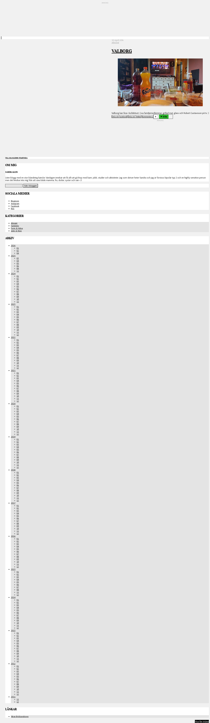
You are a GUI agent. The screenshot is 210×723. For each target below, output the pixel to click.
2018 (13, 470)
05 (18, 263)
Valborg (122, 51)
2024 (13, 273)
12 (18, 335)
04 (18, 253)
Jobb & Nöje (16, 231)
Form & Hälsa (17, 228)
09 (18, 296)
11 (18, 271)
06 (18, 266)
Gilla (165, 116)
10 (18, 299)
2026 (13, 245)
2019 (13, 436)
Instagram (15, 203)
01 (18, 248)
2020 (13, 403)
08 (18, 268)
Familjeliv (15, 225)
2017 (13, 503)
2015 (13, 569)
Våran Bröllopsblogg (19, 716)
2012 (13, 663)
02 (18, 250)
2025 (13, 256)
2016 (13, 536)
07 (18, 291)
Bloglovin (15, 201)
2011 (13, 697)
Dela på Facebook (119, 116)
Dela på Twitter (134, 116)
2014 (13, 597)
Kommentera (147, 116)
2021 (13, 370)
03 (18, 258)
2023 (13, 304)
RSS (12, 208)
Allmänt (115, 42)
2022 (13, 337)
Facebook (15, 206)
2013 (13, 630)
